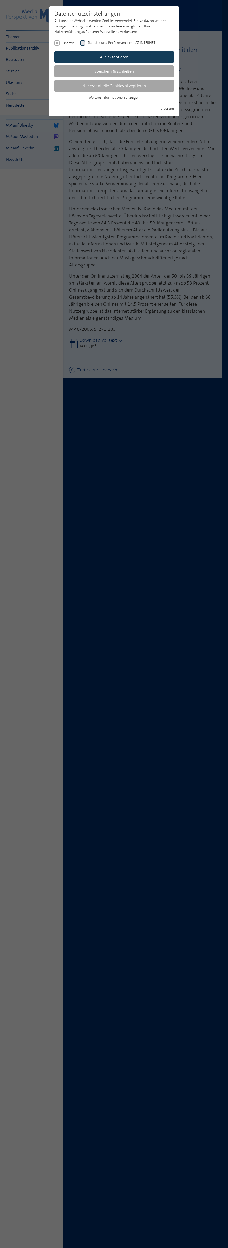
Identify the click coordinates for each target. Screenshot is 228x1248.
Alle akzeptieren (114, 57)
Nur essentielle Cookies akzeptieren (114, 85)
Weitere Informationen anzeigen (114, 97)
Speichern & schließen (114, 71)
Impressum (165, 108)
